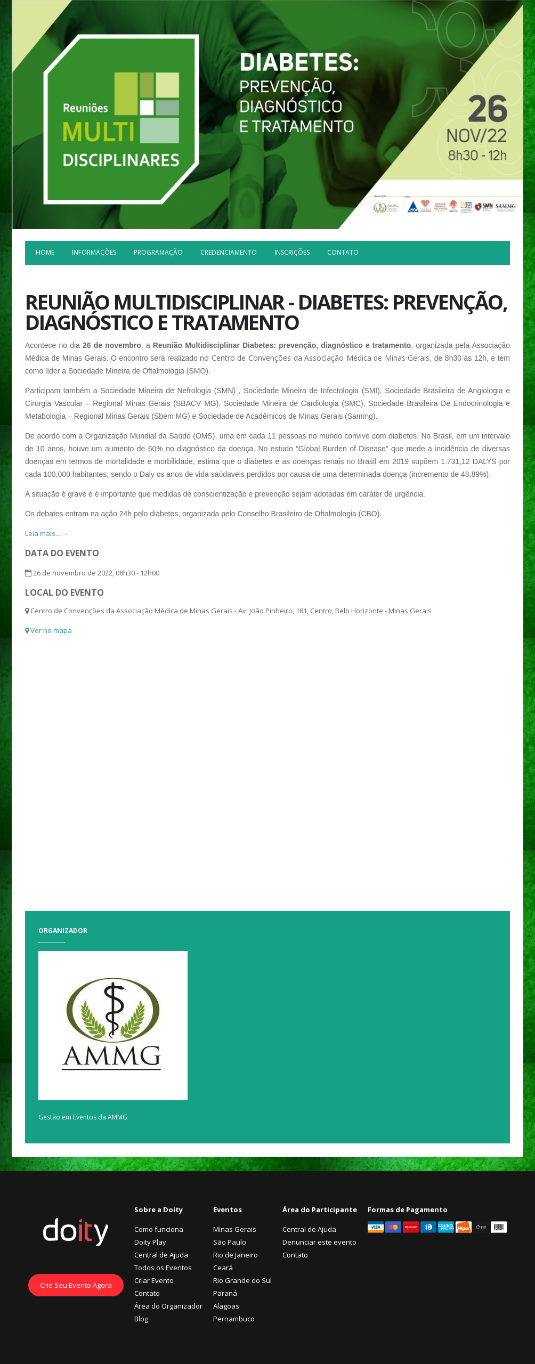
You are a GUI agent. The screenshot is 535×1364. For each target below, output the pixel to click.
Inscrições (292, 252)
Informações (94, 252)
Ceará (223, 1267)
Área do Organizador (168, 1306)
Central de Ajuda (161, 1255)
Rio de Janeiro (235, 1255)
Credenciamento (228, 252)
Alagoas (226, 1306)
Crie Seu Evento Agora (76, 1285)
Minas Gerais (234, 1229)
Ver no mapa (48, 630)
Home (45, 252)
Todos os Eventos (163, 1267)
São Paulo (229, 1242)
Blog (141, 1319)
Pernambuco (234, 1319)
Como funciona (158, 1229)
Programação (158, 252)
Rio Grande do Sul (242, 1280)
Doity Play (150, 1242)
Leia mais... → (47, 533)
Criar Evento (154, 1280)
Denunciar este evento (319, 1242)
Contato (343, 252)
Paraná (225, 1293)
